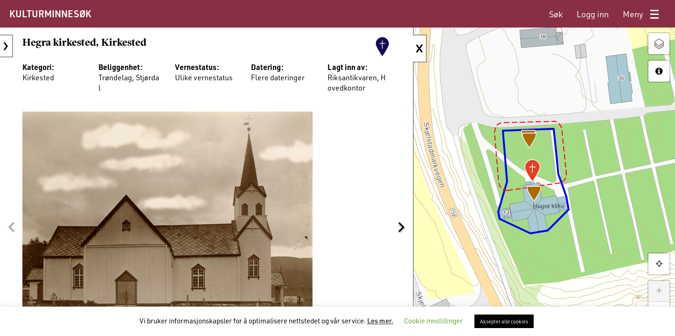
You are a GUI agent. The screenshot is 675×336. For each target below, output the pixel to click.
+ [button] (659, 291)
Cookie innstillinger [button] (433, 320)
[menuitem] (556, 14)
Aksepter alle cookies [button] (504, 321)
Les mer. (380, 320)
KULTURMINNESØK (50, 13)
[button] (11, 227)
